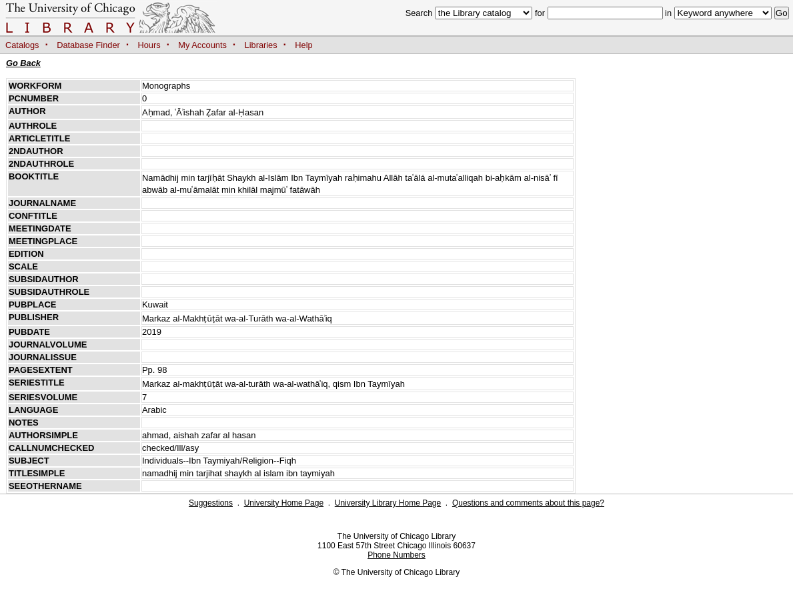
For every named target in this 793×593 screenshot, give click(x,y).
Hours (149, 45)
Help (303, 45)
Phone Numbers (396, 555)
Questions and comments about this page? (528, 503)
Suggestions (211, 503)
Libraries (261, 45)
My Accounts (202, 45)
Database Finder (88, 45)
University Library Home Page (388, 503)
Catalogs (22, 45)
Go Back (23, 63)
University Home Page (283, 503)
